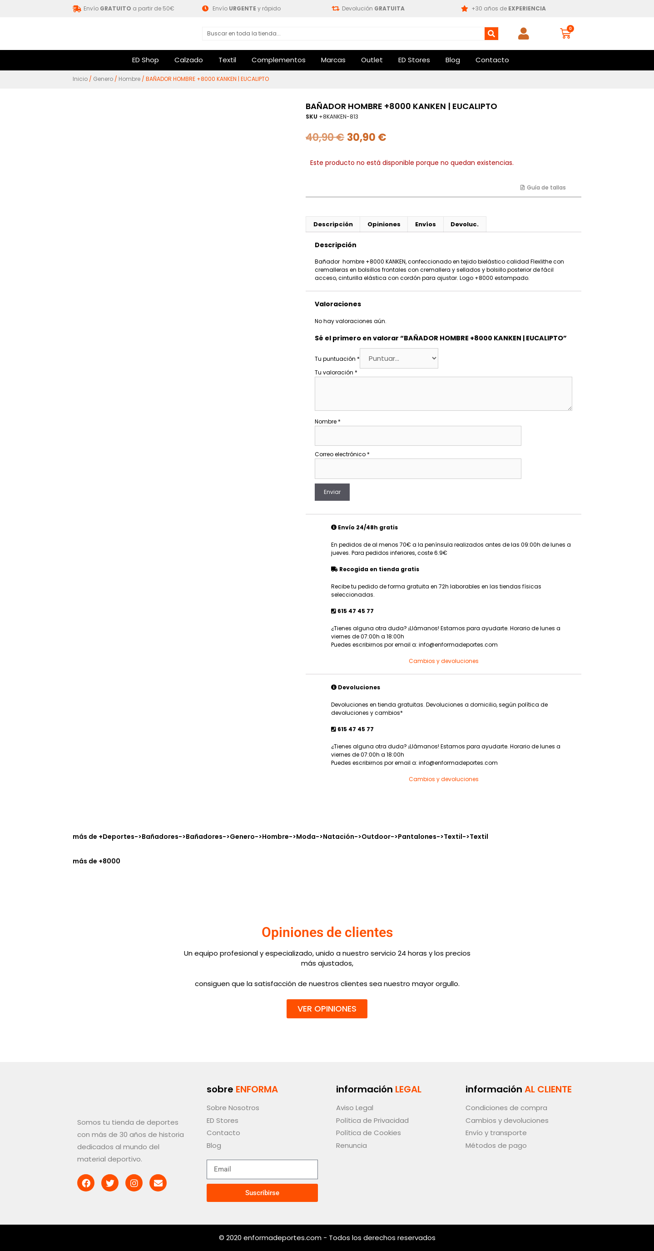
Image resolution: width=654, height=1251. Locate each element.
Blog (453, 60)
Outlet (372, 60)
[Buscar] (491, 33)
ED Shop (145, 60)
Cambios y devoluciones (444, 661)
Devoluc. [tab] (465, 224)
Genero (103, 79)
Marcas (333, 60)
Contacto (492, 60)
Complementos (279, 60)
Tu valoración (336, 372)
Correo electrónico (342, 454)
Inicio (80, 79)
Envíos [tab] (425, 224)
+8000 (109, 861)
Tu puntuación (337, 359)
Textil (227, 60)
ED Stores (414, 60)
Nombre (328, 421)
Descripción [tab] (333, 224)
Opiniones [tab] (384, 224)
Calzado (188, 60)
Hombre (129, 79)
